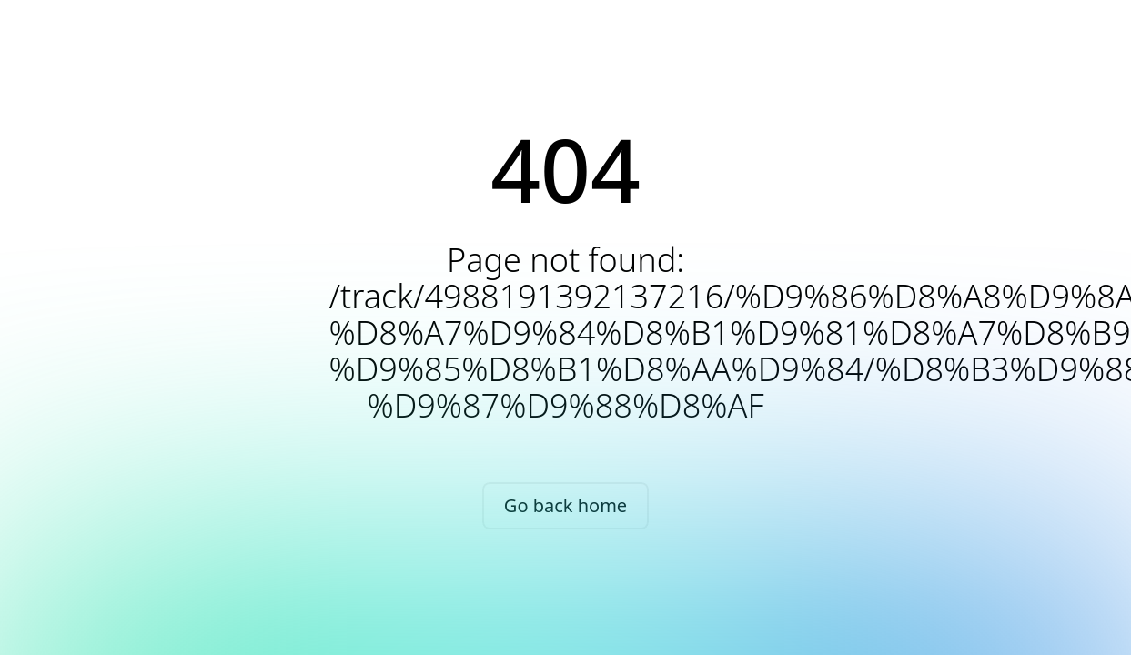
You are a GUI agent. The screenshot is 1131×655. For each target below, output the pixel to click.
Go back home (565, 505)
